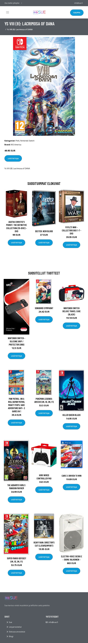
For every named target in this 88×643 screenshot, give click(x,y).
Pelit (17, 140)
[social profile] (21, 3)
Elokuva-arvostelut (17, 631)
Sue (10, 622)
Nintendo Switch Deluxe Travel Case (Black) (71, 311)
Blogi (11, 636)
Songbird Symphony (44, 308)
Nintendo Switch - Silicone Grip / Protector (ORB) (16, 341)
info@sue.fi (78, 3)
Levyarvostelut (15, 627)
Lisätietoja (13, 158)
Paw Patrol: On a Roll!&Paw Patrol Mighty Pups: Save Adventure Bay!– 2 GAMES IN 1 (16, 405)
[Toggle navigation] (7, 12)
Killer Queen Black (72, 414)
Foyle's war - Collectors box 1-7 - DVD (71, 230)
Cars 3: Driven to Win (71, 475)
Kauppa (76, 12)
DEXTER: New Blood (44, 231)
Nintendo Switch (27, 140)
